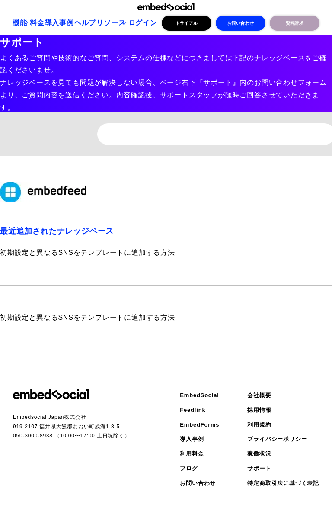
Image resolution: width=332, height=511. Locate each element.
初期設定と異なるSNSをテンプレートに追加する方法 (87, 252)
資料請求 (301, 23)
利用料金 (192, 453)
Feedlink (192, 410)
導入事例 (63, 23)
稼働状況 (259, 453)
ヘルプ (89, 23)
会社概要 (259, 395)
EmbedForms (199, 424)
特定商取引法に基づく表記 (283, 483)
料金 (38, 23)
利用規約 (259, 424)
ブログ (189, 468)
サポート (259, 468)
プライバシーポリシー (277, 439)
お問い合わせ (246, 23)
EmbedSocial (199, 395)
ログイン (147, 23)
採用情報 (259, 410)
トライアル (193, 23)
